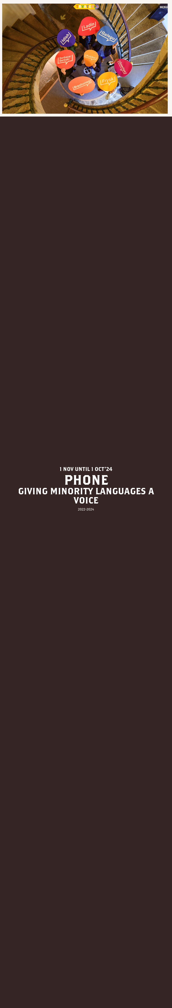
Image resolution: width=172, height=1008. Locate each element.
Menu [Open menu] (164, 7)
